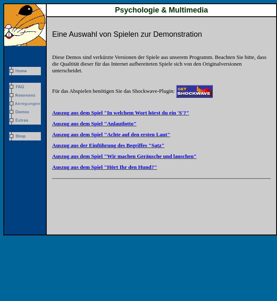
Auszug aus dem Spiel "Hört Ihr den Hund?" (104, 167)
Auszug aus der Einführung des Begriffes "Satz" (108, 145)
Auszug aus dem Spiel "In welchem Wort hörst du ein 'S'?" (120, 113)
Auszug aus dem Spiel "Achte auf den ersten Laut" (111, 134)
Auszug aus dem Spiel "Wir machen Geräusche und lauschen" (124, 156)
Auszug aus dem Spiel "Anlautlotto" (94, 123)
